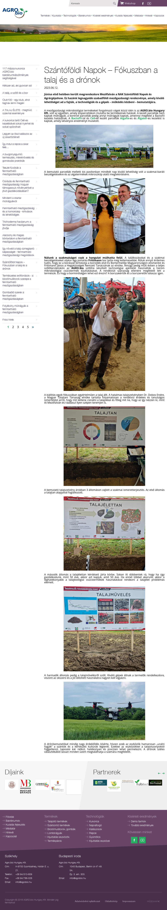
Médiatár (139, 15)
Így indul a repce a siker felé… (15, 145)
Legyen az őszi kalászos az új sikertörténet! (17, 135)
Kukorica (94, 821)
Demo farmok (138, 821)
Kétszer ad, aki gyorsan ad (17, 85)
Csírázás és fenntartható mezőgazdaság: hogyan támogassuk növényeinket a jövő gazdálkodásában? (18, 186)
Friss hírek (8, 319)
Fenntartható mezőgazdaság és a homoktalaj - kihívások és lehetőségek (18, 211)
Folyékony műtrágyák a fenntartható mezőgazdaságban (15, 309)
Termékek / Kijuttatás (51, 15)
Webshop (128, 3)
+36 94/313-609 (23, 874)
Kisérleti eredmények (103, 15)
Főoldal (10, 816)
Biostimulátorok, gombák (61, 829)
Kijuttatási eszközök (58, 836)
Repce (92, 833)
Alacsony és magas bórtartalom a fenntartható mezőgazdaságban (17, 238)
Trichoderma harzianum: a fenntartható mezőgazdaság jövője (18, 225)
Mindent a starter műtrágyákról (11, 199)
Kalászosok (95, 829)
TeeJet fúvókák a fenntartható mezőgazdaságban (12, 171)
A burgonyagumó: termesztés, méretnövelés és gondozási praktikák (18, 157)
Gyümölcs (94, 836)
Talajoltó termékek (57, 821)
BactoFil (76, 118)
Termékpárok (54, 840)
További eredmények (142, 825)
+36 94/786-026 (23, 878)
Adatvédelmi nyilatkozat (87, 901)
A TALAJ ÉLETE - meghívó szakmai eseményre (17, 112)
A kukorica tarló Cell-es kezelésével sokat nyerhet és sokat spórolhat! (18, 123)
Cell (92, 118)
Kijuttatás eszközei (99, 840)
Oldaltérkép (111, 901)
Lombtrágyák (54, 833)
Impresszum (128, 901)
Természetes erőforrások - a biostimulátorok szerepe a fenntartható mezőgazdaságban (17, 280)
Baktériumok (84, 15)
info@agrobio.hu (23, 882)
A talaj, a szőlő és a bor (15, 92)
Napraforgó (95, 825)
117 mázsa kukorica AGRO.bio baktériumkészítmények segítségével (15, 73)
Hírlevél (148, 15)
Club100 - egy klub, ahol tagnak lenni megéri (16, 101)
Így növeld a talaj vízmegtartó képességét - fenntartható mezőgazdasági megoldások (18, 252)
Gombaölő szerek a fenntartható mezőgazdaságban (13, 295)
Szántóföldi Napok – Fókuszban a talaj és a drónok (14, 265)
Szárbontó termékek (58, 825)
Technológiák (69, 15)
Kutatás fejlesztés (123, 15)
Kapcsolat (159, 15)
